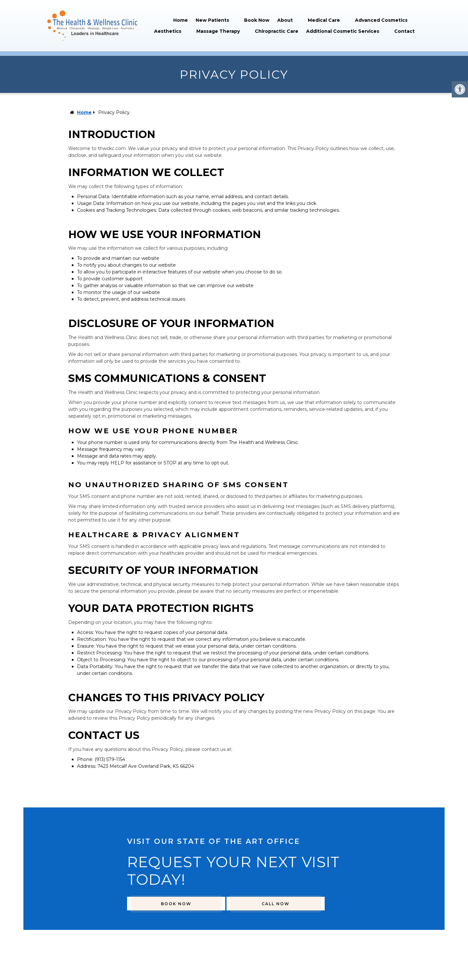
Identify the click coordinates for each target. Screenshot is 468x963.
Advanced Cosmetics (381, 20)
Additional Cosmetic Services (342, 31)
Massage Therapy (218, 31)
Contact (404, 31)
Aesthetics (167, 31)
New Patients (212, 20)
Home (180, 20)
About (285, 20)
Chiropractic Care (276, 31)
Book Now (256, 20)
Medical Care (324, 20)
